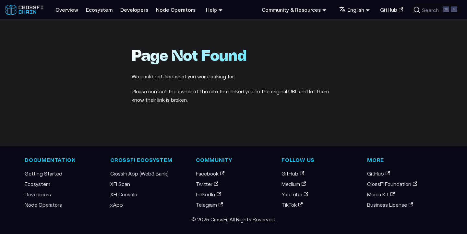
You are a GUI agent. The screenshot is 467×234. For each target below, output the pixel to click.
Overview (66, 9)
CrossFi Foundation (392, 184)
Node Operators (176, 9)
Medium (293, 184)
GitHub (391, 9)
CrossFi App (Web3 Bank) (139, 173)
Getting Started (43, 173)
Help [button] (211, 9)
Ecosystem (99, 9)
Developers (134, 9)
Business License (390, 205)
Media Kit (381, 194)
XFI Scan (120, 184)
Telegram (209, 205)
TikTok (292, 205)
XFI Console (123, 194)
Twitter (207, 184)
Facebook (210, 173)
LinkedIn (208, 194)
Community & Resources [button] (291, 9)
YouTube (294, 194)
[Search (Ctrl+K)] (436, 10)
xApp (116, 205)
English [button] (351, 9)
